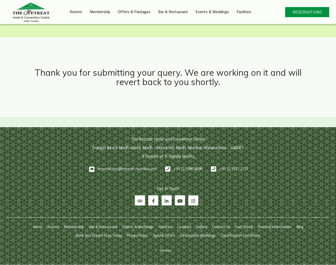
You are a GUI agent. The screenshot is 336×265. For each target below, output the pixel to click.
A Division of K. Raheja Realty (168, 156)
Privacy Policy (137, 235)
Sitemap (165, 250)
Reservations (307, 12)
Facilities (244, 12)
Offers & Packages (134, 12)
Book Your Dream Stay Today (99, 235)
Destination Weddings (198, 235)
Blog (299, 227)
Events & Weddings (212, 12)
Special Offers (164, 235)
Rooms (76, 12)
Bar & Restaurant (173, 12)
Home (38, 227)
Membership (100, 12)
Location (184, 227)
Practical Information (274, 227)
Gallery (201, 227)
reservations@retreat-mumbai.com (127, 169)
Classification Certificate (240, 235)
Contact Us (221, 227)
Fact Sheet (244, 227)
